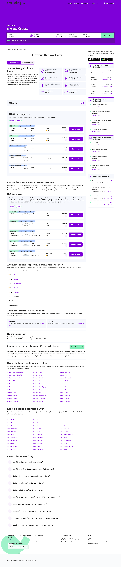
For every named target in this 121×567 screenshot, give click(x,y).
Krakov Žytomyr (12, 390)
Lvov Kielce (11, 449)
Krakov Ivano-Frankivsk (14, 378)
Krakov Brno (37, 375)
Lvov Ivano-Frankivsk (66, 434)
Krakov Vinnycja (38, 390)
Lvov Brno (36, 420)
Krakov (47, 72)
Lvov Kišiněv (37, 440)
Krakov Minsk (63, 384)
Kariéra (90, 538)
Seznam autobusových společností (97, 542)
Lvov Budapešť (38, 437)
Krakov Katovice (38, 378)
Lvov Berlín (37, 429)
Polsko (52, 72)
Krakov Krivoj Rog (65, 395)
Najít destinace (85, 3)
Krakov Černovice (39, 398)
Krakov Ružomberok (39, 395)
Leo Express (17, 283)
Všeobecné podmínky (67, 538)
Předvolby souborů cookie (68, 542)
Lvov (70, 72)
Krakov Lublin (63, 393)
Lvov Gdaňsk (63, 431)
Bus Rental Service (93, 543)
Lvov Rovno (11, 423)
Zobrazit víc (96, 107)
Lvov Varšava (37, 423)
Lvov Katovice (12, 440)
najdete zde (81, 323)
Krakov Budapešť (65, 378)
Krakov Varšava (12, 401)
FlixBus (16, 275)
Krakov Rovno (38, 384)
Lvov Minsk (11, 443)
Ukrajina (75, 72)
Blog (93, 3)
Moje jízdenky (108, 3)
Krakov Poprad (38, 381)
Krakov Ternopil (12, 395)
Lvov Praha (11, 420)
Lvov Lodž (63, 437)
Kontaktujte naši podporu (18, 547)
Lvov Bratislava (38, 426)
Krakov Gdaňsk (12, 398)
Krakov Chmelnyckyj (39, 387)
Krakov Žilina (63, 390)
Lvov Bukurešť (38, 449)
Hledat (107, 36)
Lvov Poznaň (37, 434)
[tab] (47, 129)
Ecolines (16, 292)
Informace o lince (107, 73)
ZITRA (19, 121)
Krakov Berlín (63, 381)
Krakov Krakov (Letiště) (14, 375)
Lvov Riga (36, 431)
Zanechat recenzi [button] (77, 347)
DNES (12, 121)
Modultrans (17, 288)
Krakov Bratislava (13, 387)
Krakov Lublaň (64, 398)
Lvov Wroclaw (12, 429)
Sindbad (16, 279)
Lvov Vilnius (37, 446)
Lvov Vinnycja (64, 429)
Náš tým (37, 542)
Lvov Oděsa (63, 426)
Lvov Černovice (12, 437)
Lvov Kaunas (37, 443)
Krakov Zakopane (65, 401)
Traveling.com (32, 560)
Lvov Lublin (11, 426)
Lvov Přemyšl (11, 431)
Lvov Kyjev (63, 420)
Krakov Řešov (38, 401)
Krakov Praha (37, 372)
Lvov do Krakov (27, 63)
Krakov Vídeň (11, 381)
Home (70, 3)
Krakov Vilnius (38, 393)
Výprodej (76, 3)
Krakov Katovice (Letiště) (15, 372)
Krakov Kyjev (63, 375)
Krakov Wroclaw (12, 384)
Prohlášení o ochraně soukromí (70, 540)
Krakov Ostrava (64, 372)
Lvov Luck (10, 434)
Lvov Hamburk (12, 446)
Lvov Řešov (63, 449)
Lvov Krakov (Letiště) (66, 446)
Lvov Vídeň (63, 443)
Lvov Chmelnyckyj (65, 440)
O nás (36, 540)
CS (98, 3)
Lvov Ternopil (63, 423)
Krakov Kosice (64, 387)
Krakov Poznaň (12, 393)
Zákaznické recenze (93, 540)
